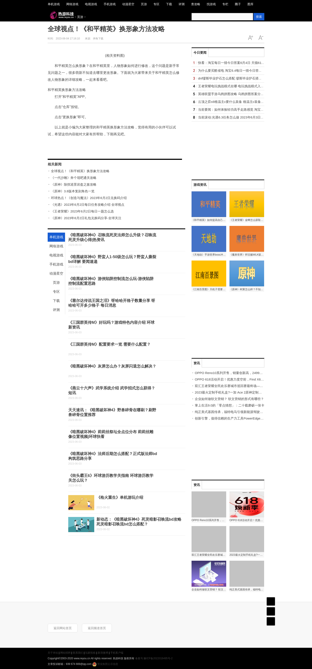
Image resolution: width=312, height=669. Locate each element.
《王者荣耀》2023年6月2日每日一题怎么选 (82, 211)
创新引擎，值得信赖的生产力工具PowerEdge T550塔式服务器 (240, 418)
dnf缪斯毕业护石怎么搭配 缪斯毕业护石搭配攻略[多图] (237, 78)
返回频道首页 (97, 628)
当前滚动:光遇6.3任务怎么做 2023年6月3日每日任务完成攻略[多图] (246, 117)
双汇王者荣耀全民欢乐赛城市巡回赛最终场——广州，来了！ (239, 386)
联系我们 (78, 652)
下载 (56, 301)
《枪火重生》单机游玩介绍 (119, 497)
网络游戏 (56, 246)
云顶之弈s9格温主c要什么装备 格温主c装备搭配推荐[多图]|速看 (243, 102)
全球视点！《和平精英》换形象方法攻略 (80, 171)
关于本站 (53, 652)
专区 (56, 291)
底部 (270, 621)
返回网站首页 (63, 628)
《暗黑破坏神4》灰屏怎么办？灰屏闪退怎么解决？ (112, 366)
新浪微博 (103, 652)
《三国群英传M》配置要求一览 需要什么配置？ (109, 344)
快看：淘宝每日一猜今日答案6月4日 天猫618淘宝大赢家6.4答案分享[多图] (251, 63)
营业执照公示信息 (105, 664)
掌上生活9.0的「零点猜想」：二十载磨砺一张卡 (229, 405)
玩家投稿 (90, 652)
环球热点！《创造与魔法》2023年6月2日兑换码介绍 (89, 198)
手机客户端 (116, 652)
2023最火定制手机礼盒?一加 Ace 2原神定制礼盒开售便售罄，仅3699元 (246, 392)
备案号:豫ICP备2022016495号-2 (154, 658)
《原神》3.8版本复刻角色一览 (72, 191)
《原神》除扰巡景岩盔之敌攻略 (73, 184)
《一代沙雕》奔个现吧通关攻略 (73, 178)
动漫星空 (56, 273)
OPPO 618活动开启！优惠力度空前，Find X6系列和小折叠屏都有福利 (245, 379)
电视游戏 (56, 255)
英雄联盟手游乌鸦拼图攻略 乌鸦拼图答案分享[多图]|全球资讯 (242, 94)
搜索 (259, 16)
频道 (270, 611)
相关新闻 (55, 164)
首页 (270, 601)
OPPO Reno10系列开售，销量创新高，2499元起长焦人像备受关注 (243, 373)
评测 (56, 310)
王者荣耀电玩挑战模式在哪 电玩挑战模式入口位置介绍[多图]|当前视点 (248, 86)
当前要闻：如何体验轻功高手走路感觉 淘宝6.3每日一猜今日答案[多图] (248, 109)
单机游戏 (56, 237)
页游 (80, 17)
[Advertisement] (224, 148)
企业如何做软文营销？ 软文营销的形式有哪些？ (229, 399)
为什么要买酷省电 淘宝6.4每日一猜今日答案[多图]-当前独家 (241, 70)
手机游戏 (56, 264)
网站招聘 (65, 652)
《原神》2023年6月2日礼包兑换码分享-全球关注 (86, 218)
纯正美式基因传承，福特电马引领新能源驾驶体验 (230, 412)
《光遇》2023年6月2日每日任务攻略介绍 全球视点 (87, 204)
